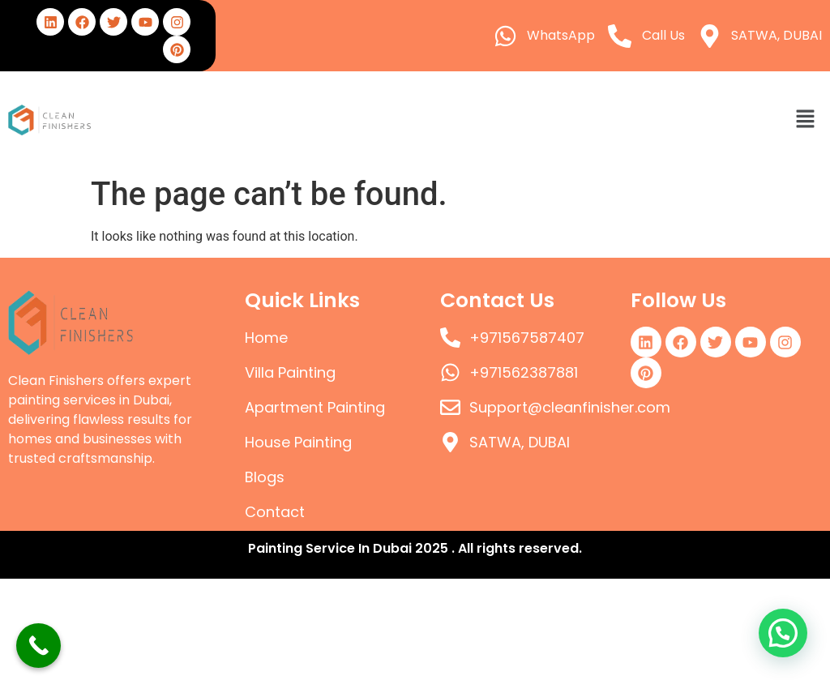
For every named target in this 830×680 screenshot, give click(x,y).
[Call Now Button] (38, 645)
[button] (805, 120)
